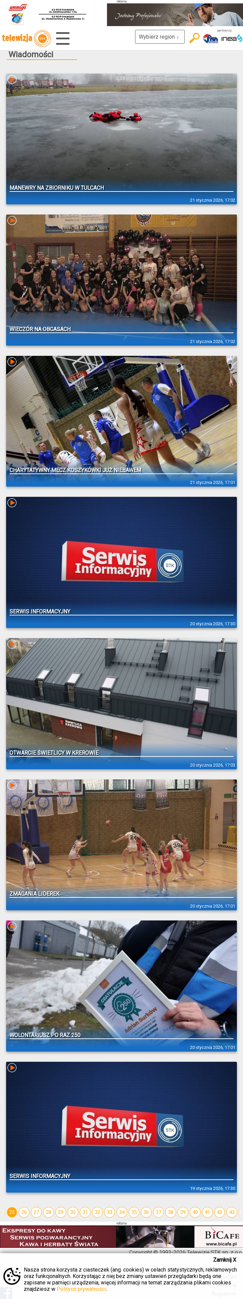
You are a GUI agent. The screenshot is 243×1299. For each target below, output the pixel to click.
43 (232, 1212)
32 (97, 1212)
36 (146, 1212)
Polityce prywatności (81, 1289)
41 (207, 1212)
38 (170, 1212)
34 (122, 1212)
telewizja (26, 38)
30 (73, 1212)
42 (219, 1212)
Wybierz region (160, 37)
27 (36, 1212)
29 (60, 1212)
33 (109, 1212)
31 (85, 1212)
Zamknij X (224, 1260)
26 (24, 1212)
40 (195, 1212)
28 (48, 1212)
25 (12, 1212)
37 (158, 1212)
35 (134, 1212)
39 (183, 1212)
